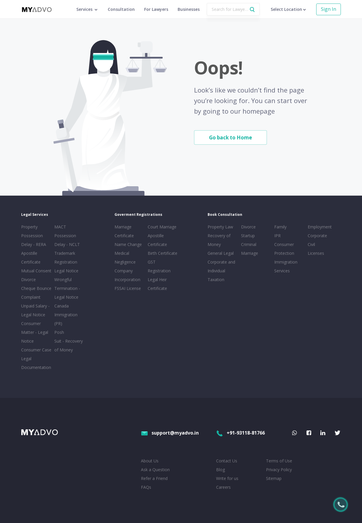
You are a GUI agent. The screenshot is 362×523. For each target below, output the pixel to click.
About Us (150, 461)
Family (280, 227)
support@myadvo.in (170, 433)
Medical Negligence (125, 257)
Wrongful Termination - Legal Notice (67, 288)
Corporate (317, 235)
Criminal (248, 244)
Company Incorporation (127, 275)
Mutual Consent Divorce (36, 275)
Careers (223, 487)
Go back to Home (230, 137)
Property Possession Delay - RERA (33, 235)
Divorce (248, 227)
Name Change (128, 244)
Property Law (220, 227)
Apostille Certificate (31, 257)
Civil (311, 244)
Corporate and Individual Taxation (221, 270)
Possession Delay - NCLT (67, 240)
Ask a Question (155, 469)
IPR (277, 235)
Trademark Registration (65, 257)
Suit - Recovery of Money (68, 345)
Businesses (189, 9)
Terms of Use (279, 461)
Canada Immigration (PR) (66, 314)
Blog (220, 469)
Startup (248, 235)
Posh (59, 332)
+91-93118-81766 (240, 433)
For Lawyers (156, 9)
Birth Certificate (162, 253)
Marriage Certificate (124, 231)
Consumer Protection (284, 249)
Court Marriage (162, 227)
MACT (60, 227)
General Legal (221, 253)
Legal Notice (66, 271)
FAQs (146, 487)
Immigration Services (285, 266)
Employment (320, 227)
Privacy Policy (279, 469)
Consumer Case (36, 350)
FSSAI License (128, 288)
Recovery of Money (219, 240)
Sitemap (274, 478)
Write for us (227, 478)
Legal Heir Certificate (157, 284)
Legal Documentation (36, 363)
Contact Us (226, 461)
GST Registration (159, 266)
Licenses (316, 253)
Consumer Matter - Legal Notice (34, 332)
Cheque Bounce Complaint (36, 293)
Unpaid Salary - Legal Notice (35, 310)
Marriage (249, 253)
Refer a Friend (154, 478)
